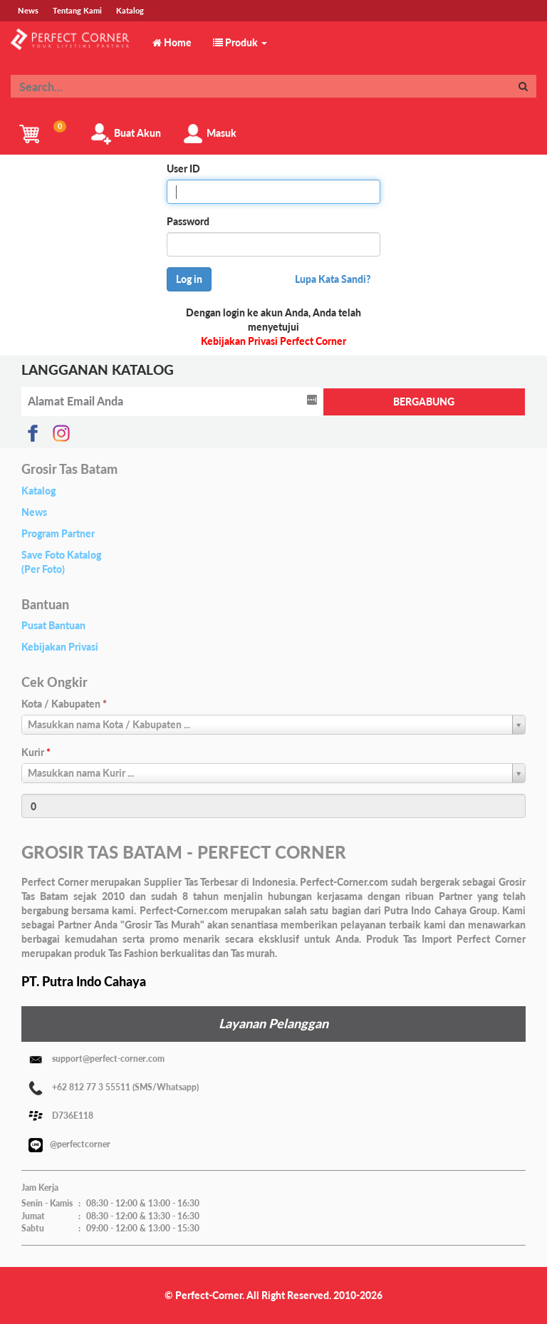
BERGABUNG (423, 401)
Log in (189, 279)
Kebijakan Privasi (59, 647)
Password (188, 221)
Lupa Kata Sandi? (333, 279)
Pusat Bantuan (53, 625)
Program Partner (58, 533)
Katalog (38, 491)
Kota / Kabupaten (64, 704)
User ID (183, 168)
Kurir (36, 752)
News (34, 512)
